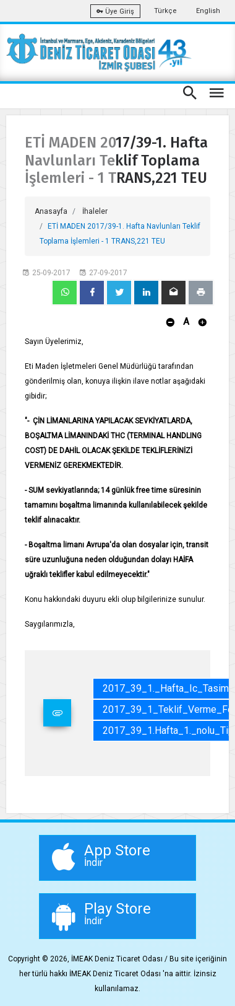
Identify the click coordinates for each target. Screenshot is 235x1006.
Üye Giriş (115, 11)
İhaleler (95, 211)
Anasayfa (51, 211)
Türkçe (165, 11)
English (208, 11)
